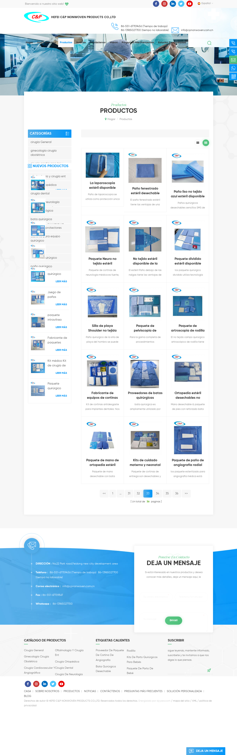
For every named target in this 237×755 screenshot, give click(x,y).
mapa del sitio (181, 745)
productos (66, 42)
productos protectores (46, 227)
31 (129, 493)
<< (104, 493)
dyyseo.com (163, 745)
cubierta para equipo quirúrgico (45, 238)
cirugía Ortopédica (44, 184)
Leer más (61, 304)
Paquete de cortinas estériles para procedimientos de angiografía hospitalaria (58, 294)
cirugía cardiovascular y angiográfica (47, 165)
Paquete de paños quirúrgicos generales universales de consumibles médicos (57, 340)
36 (176, 493)
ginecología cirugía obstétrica (44, 152)
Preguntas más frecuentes (138, 42)
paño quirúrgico (41, 266)
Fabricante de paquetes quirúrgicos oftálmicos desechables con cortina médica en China (57, 454)
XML (194, 745)
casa (27, 735)
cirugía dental (40, 193)
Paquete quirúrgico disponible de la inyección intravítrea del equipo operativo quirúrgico (57, 500)
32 (138, 493)
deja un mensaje (204, 751)
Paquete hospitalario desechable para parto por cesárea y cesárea (58, 317)
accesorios (38, 249)
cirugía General (41, 142)
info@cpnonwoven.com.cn (197, 30)
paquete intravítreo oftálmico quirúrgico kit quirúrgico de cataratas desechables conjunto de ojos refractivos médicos (58, 431)
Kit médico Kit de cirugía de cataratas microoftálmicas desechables (58, 477)
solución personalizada (172, 42)
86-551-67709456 (60, 585)
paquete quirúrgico (44, 257)
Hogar (29, 42)
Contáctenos (98, 42)
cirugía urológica (42, 210)
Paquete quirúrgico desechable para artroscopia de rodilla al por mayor (58, 386)
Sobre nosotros (46, 42)
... (120, 493)
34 (157, 493)
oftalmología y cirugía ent (48, 176)
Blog (27, 740)
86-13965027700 (108, 585)
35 (167, 493)
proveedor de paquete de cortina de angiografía (110, 667)
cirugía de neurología (45, 202)
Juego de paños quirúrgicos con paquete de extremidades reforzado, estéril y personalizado (58, 409)
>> (186, 493)
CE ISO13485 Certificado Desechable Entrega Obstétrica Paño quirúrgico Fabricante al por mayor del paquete (58, 363)
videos (114, 42)
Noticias (81, 42)
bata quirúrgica (41, 219)
